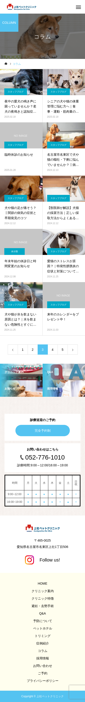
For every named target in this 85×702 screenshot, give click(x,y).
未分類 (14, 251)
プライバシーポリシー (42, 681)
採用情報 (42, 658)
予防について (42, 621)
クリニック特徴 (43, 598)
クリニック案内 (43, 591)
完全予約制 (43, 430)
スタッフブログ (16, 91)
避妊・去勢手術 (43, 606)
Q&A (42, 613)
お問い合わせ (42, 666)
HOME (42, 583)
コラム (42, 651)
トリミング (43, 636)
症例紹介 (42, 643)
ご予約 (42, 673)
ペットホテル (42, 628)
